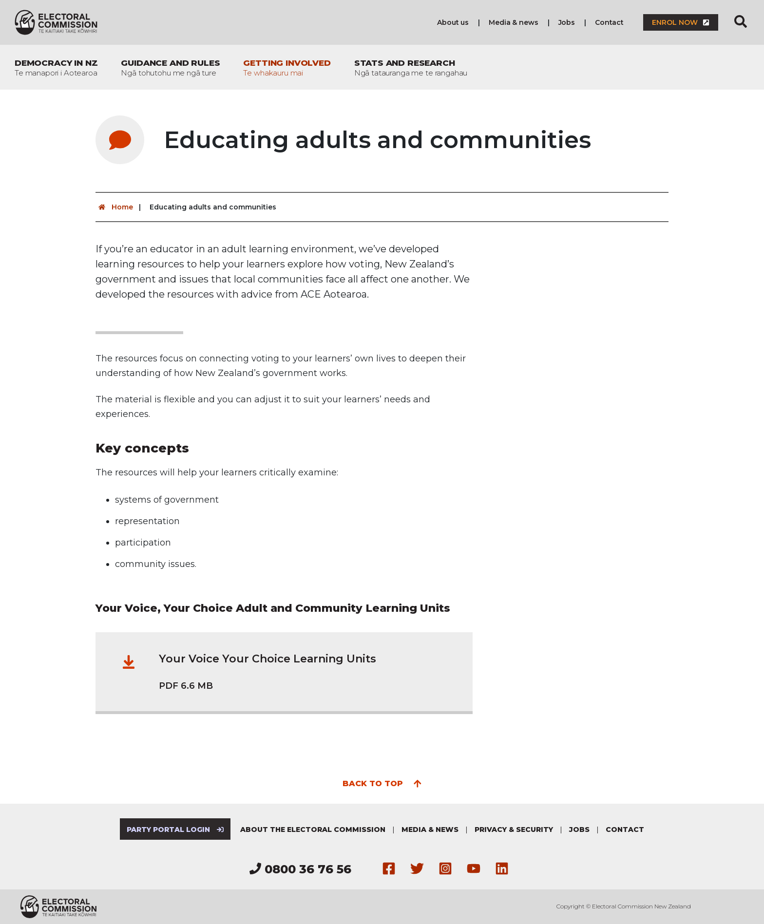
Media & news (513, 22)
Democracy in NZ (56, 67)
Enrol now (680, 22)
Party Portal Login (175, 829)
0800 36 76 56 (300, 869)
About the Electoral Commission (312, 829)
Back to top (382, 782)
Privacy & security (514, 829)
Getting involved (286, 67)
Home (114, 207)
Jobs (566, 22)
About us (453, 22)
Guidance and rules (170, 67)
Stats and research (411, 67)
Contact (609, 22)
